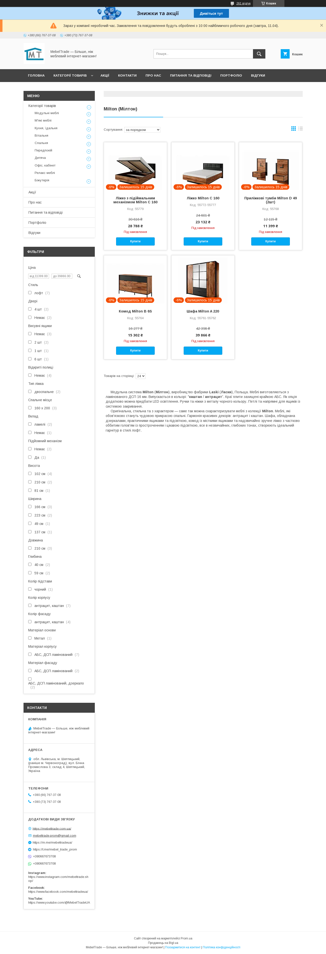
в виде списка (300, 129)
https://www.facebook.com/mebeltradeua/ (58, 891)
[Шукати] (259, 54)
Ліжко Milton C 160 (203, 198)
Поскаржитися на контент (183, 947)
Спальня (41, 143)
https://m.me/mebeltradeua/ (52, 842)
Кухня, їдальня (46, 128)
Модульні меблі (47, 113)
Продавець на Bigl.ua (163, 943)
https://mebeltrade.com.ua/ (52, 828)
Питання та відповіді (190, 75)
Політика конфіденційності (221, 947)
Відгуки (258, 75)
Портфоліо (231, 75)
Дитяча (40, 158)
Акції (104, 75)
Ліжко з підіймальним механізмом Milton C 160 (135, 200)
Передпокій (43, 150)
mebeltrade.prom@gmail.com (54, 835)
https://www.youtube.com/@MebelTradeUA (59, 902)
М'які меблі (43, 120)
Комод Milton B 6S (135, 311)
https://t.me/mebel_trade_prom (55, 849)
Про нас (153, 75)
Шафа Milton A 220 (203, 311)
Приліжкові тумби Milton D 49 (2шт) (270, 200)
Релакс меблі (45, 173)
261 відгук (243, 3)
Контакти (127, 75)
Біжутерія (42, 180)
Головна (36, 75)
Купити (135, 241)
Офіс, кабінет (45, 165)
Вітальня (41, 135)
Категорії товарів (70, 75)
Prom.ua (186, 938)
